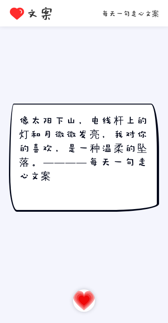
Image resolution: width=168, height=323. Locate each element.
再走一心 (84, 300)
